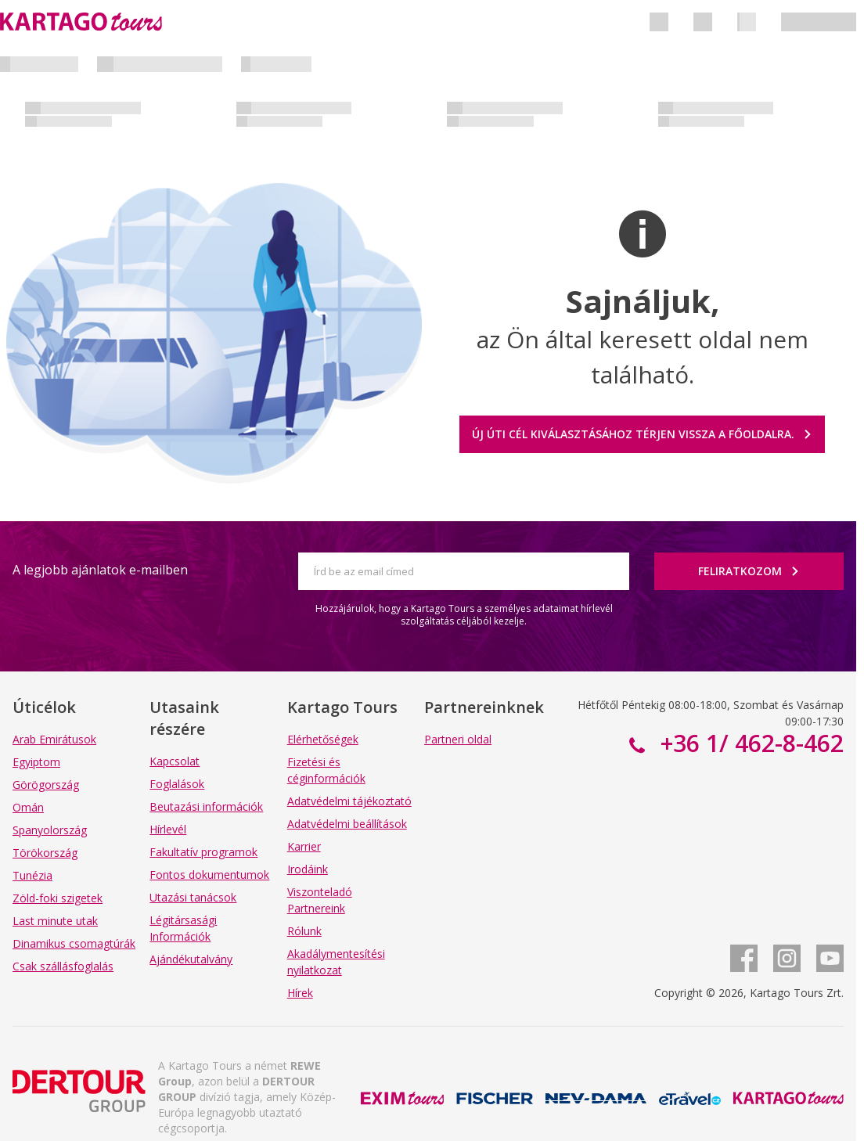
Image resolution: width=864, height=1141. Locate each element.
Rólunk (304, 930)
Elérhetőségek (322, 739)
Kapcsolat (174, 761)
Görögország (46, 784)
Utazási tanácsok (192, 897)
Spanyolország (50, 829)
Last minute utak (55, 920)
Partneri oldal (457, 739)
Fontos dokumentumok (209, 874)
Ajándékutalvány (190, 959)
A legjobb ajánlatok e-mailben (100, 569)
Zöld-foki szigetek (58, 898)
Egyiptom (36, 761)
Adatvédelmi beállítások (347, 823)
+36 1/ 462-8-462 (749, 743)
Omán (28, 807)
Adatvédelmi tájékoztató (349, 801)
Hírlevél (167, 829)
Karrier (304, 846)
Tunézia (32, 875)
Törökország (45, 852)
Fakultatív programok (203, 851)
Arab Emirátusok (54, 739)
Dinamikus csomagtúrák (74, 943)
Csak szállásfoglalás (63, 966)
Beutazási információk (206, 806)
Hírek (300, 992)
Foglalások (176, 783)
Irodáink (307, 869)
